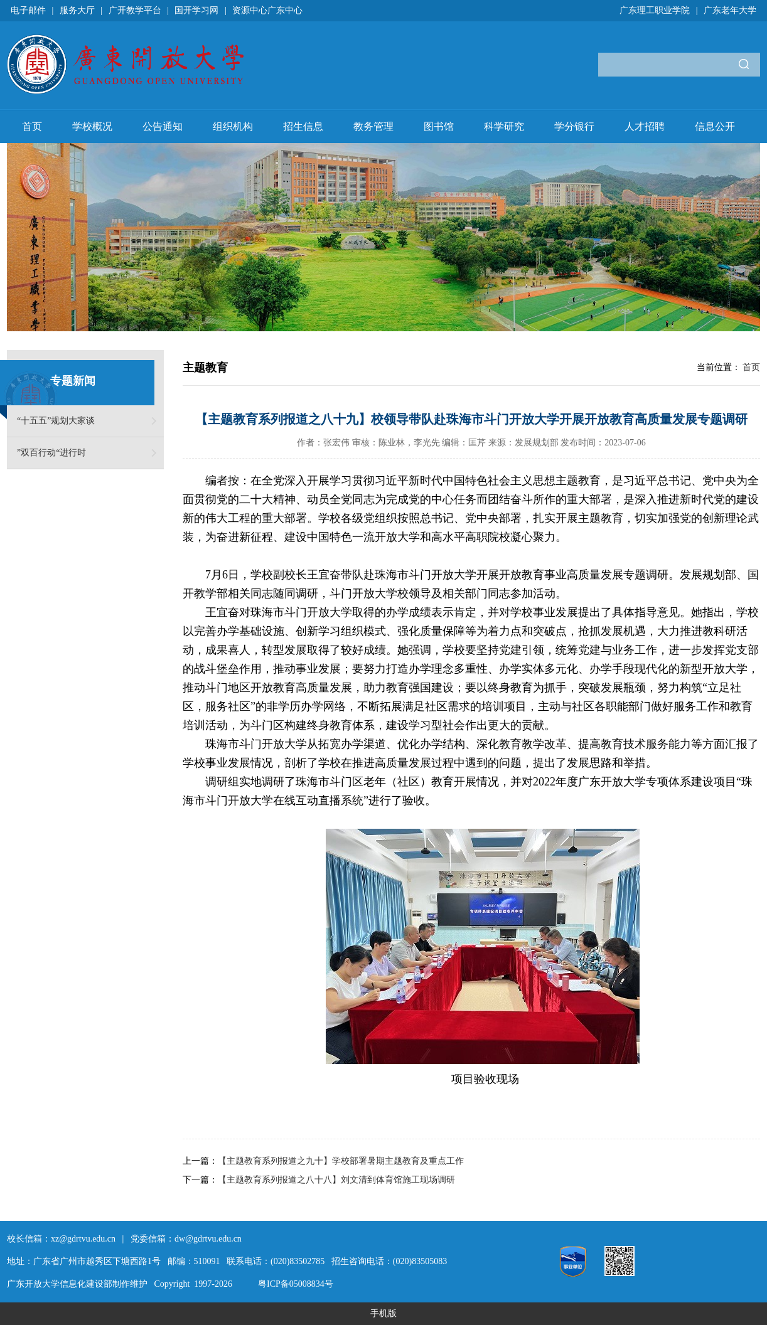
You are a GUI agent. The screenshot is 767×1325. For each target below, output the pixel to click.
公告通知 (162, 126)
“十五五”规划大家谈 (56, 420)
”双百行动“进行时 (51, 452)
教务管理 (373, 126)
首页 (32, 126)
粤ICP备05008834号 (295, 1284)
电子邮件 (28, 10)
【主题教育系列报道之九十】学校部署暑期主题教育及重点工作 (341, 1161)
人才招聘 (645, 126)
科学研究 (504, 126)
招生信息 (303, 126)
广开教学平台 (135, 10)
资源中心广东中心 (267, 10)
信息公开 (715, 126)
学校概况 (92, 126)
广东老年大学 (730, 10)
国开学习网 (196, 10)
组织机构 (233, 126)
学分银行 (574, 126)
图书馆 (439, 126)
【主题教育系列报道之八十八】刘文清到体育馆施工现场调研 (336, 1179)
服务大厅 (77, 10)
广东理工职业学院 (655, 10)
